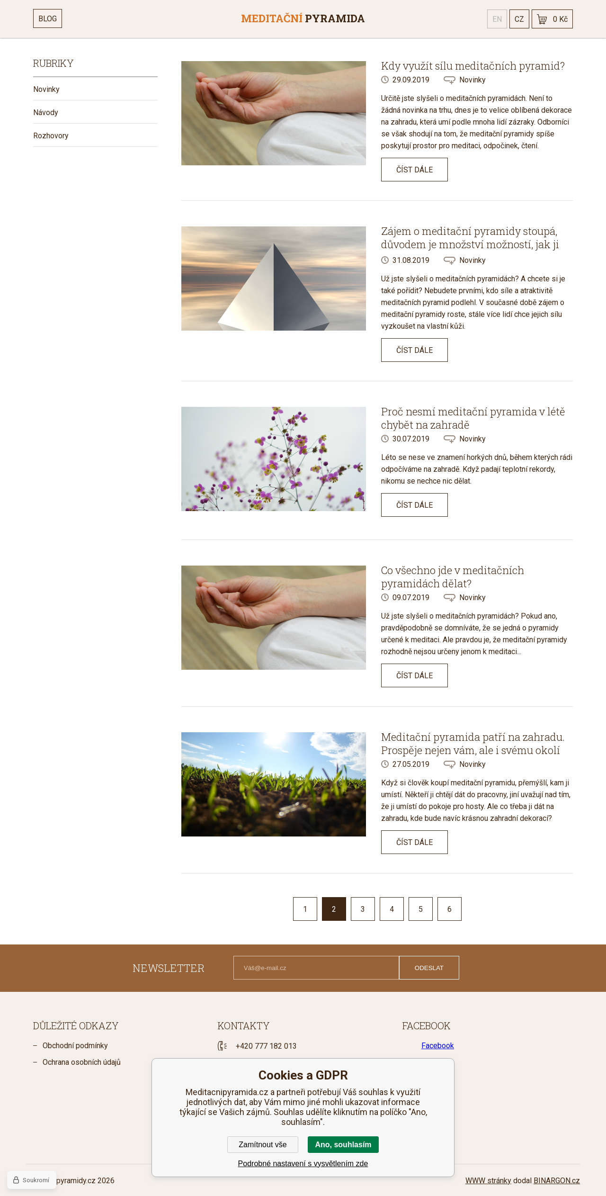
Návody (45, 112)
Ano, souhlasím (343, 1145)
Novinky (46, 89)
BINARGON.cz (557, 1180)
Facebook (437, 1045)
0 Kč (560, 19)
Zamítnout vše (262, 1145)
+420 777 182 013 (266, 1046)
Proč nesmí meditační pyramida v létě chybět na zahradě (473, 418)
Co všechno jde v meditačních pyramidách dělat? (452, 576)
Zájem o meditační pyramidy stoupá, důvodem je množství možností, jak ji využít (470, 244)
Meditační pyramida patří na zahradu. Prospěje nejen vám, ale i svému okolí (473, 743)
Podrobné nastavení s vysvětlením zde (303, 1164)
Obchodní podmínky (75, 1045)
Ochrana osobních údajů (82, 1062)
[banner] (303, 19)
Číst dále (414, 169)
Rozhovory (51, 135)
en (497, 19)
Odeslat (429, 967)
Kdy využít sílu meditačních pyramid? (473, 65)
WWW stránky (488, 1180)
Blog (47, 18)
